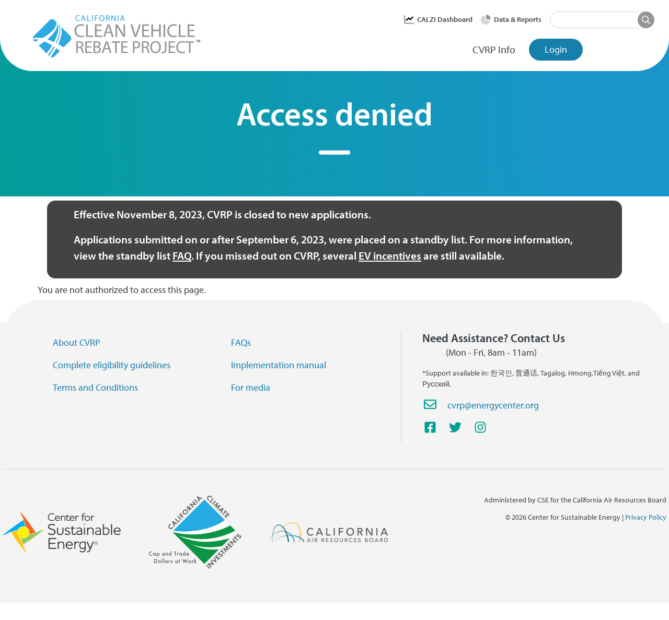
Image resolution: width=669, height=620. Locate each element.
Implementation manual (278, 365)
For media (250, 387)
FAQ (181, 255)
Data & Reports (517, 19)
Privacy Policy (645, 517)
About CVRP (76, 342)
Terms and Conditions (95, 387)
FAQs (241, 342)
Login (556, 49)
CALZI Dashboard (444, 19)
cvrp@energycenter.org (493, 405)
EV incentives (390, 255)
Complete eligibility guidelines (111, 365)
